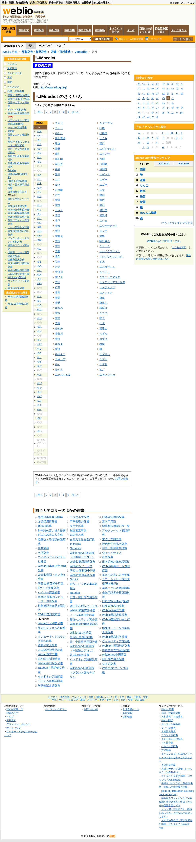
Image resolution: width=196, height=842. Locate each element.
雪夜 (57, 338)
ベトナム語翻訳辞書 (50, 681)
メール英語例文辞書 (82, 615)
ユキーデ (60, 359)
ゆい (39, 135)
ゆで (39, 387)
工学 (9, 77)
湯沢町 (103, 215)
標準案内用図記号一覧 (116, 525)
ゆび (39, 400)
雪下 (57, 220)
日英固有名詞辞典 (113, 605)
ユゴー (103, 184)
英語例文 (24, 30)
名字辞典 (43, 552)
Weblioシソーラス (81, 566)
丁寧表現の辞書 (79, 521)
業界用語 (12, 68)
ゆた (39, 196)
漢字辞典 (107, 557)
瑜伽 (57, 143)
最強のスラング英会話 (84, 619)
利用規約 (11, 720)
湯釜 (57, 148)
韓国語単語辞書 (79, 654)
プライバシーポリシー (18, 724)
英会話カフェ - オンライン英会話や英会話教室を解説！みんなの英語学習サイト (175, 802)
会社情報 (127, 713)
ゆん (39, 326)
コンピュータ (14, 73)
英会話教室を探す (161, 30)
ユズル (103, 359)
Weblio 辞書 (10, 51)
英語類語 (39, 30)
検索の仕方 (12, 713)
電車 (91, 697)
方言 (123, 700)
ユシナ (103, 230)
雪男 (57, 215)
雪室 (57, 323)
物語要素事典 (78, 530)
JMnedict (81, 51)
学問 (9, 82)
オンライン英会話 (115, 30)
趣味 (82, 700)
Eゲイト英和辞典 (48, 587)
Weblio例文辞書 (48, 654)
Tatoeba (75, 592)
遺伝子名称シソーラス (84, 606)
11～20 (163, 163)
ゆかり (59, 133)
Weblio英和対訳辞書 (114, 636)
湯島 (102, 236)
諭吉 (57, 261)
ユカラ (59, 123)
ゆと (39, 214)
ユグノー (104, 153)
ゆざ (39, 353)
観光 (142, 191)
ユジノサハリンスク (111, 256)
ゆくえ (59, 369)
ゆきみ (59, 307)
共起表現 (54, 30)
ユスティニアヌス (109, 277)
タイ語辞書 (109, 663)
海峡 (142, 180)
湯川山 (59, 158)
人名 (116, 700)
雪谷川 (59, 333)
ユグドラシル (107, 148)
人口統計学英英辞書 (50, 649)
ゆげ (39, 344)
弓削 (102, 158)
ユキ (57, 179)
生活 (61, 700)
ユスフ (103, 313)
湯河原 (59, 164)
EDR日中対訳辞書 (49, 658)
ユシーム (104, 246)
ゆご (39, 348)
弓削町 (103, 169)
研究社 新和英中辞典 (83, 570)
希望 (142, 201)
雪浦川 (59, 271)
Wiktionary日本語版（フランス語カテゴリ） (82, 672)
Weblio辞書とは (15, 709)
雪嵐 (57, 200)
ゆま (39, 261)
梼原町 (103, 307)
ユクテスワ (105, 123)
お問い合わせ (91, 709)
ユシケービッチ (108, 225)
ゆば (39, 396)
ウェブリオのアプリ (56, 709)
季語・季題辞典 (111, 539)
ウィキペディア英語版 (116, 641)
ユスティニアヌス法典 (112, 282)
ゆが (39, 331)
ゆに (39, 222)
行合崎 (59, 189)
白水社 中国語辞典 (81, 637)
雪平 (57, 282)
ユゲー (103, 179)
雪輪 (57, 349)
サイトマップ (14, 727)
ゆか (39, 153)
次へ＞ (75, 111)
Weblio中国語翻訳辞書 (116, 645)
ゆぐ (39, 340)
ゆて (39, 209)
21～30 (183, 163)
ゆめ (39, 274)
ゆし (39, 179)
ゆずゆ (103, 333)
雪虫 (57, 318)
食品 (108, 700)
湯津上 (103, 328)
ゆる (39, 305)
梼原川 (103, 302)
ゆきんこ (60, 354)
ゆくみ (103, 138)
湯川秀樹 (60, 138)
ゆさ (39, 175)
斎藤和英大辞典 (47, 645)
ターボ (131, 30)
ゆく (39, 161)
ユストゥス (105, 292)
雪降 (57, 292)
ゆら (39, 296)
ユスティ (104, 271)
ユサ (102, 189)
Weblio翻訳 (167, 720)
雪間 (57, 297)
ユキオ (59, 210)
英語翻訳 (100, 30)
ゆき (39, 157)
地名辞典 (43, 548)
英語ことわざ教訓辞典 (116, 588)
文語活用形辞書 (47, 521)
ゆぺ (39, 431)
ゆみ (39, 266)
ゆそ (39, 192)
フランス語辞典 (169, 735)
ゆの (39, 235)
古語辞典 (86, 2)
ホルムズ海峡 (148, 212)
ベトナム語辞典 (169, 746)
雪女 (57, 225)
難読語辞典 (45, 525)
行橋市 (103, 133)
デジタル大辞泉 (79, 517)
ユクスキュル (63, 374)
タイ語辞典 (167, 742)
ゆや (39, 283)
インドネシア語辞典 (172, 738)
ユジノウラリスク (109, 251)
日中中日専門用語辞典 (84, 641)
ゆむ (39, 270)
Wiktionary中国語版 (114, 654)
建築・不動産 (134, 697)
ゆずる (103, 364)
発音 (142, 196)
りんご (144, 185)
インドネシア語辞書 (50, 676)
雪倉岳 (59, 236)
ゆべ (39, 409)
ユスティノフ (107, 287)
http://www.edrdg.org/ (53, 87)
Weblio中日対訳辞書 (50, 663)
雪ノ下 (59, 277)
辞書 (4, 2)
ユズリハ (104, 354)
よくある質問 (179, 247)
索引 (30, 45)
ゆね (39, 231)
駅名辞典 (75, 544)
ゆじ (39, 357)
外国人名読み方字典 (50, 534)
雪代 (57, 246)
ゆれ (39, 309)
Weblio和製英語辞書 (82, 610)
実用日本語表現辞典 (50, 517)
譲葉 (102, 343)
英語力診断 (84, 30)
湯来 (57, 174)
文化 (54, 700)
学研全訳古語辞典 (49, 685)
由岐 (57, 169)
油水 (102, 261)
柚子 (102, 318)
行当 (57, 194)
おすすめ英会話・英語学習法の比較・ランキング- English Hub (175, 824)
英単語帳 (69, 30)
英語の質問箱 (168, 764)
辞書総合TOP (177, 2)
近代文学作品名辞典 (114, 543)
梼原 (102, 297)
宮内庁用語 (109, 521)
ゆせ (39, 187)
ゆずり (103, 338)
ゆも (39, 279)
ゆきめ (59, 328)
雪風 (57, 230)
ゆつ (39, 205)
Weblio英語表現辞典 (114, 614)
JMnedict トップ (13, 45)
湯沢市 (103, 210)
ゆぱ (39, 418)
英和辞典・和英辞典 (34, 51)
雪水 (57, 313)
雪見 (57, 302)
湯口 (102, 143)
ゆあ (39, 131)
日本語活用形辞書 (113, 517)
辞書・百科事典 (61, 51)
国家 (142, 169)
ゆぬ (39, 226)
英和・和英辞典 (38, 2)
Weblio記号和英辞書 (50, 623)
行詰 (57, 266)
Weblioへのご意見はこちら (164, 241)
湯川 (57, 153)
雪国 (57, 241)
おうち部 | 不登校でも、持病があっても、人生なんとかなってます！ (175, 813)
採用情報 (127, 716)
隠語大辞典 (77, 534)
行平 (57, 287)
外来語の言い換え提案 (52, 530)
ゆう (39, 140)
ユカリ (59, 128)
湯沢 (102, 205)
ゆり (39, 300)
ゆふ (39, 248)
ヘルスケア (13, 86)
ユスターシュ (107, 266)
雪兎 (57, 205)
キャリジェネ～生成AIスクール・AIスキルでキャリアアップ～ (175, 757)
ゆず (39, 361)
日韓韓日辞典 (72, 2)
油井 (102, 369)
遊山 (102, 194)
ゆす (39, 183)
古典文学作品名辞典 (82, 539)
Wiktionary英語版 (80, 632)
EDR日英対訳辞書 (49, 614)
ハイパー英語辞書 (49, 592)
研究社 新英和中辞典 (51, 583)
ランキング (45, 45)
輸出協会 (104, 241)
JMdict (74, 579)
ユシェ (103, 220)
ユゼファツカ (107, 374)
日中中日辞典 (56, 2)
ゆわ (39, 318)
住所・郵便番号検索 (114, 548)
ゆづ (39, 383)
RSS (112, 836)
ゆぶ (39, 405)
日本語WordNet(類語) (115, 561)
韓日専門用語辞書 (113, 659)
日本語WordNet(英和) (115, 601)
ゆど (39, 392)
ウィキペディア (111, 552)
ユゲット (104, 174)
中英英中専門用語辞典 (116, 650)
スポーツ (92, 700)
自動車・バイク (104, 697)
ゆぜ (39, 365)
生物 (101, 700)
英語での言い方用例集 (116, 574)
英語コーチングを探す (146, 30)
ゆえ (39, 144)
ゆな (39, 218)
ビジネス (12, 63)
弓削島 (103, 164)
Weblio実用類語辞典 (82, 561)
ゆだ (39, 374)
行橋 (102, 128)
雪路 (57, 251)
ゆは (39, 240)
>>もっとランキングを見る (177, 222)
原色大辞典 (77, 525)
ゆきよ (59, 343)
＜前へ (39, 111)
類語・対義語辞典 (18, 2)
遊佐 (102, 200)
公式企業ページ (131, 709)
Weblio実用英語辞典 (82, 575)
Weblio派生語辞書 (113, 610)
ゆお (39, 148)
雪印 (57, 256)
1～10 (144, 163)
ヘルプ (191, 2)
